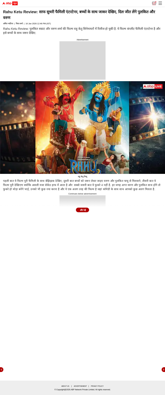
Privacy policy (97, 386)
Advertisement (80, 386)
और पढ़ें (83, 210)
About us (65, 386)
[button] (160, 3)
